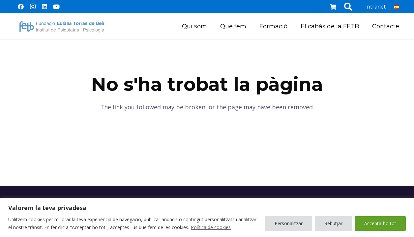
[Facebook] (21, 7)
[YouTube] (56, 7)
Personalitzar (289, 223)
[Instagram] (33, 7)
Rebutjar (333, 223)
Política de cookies (211, 227)
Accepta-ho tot (380, 223)
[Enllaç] (62, 26)
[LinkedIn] (44, 7)
